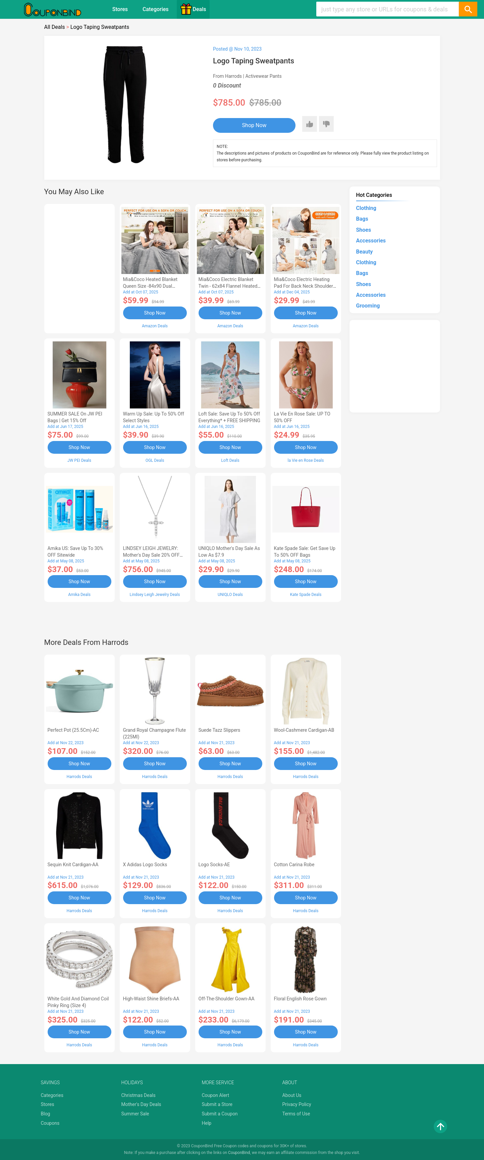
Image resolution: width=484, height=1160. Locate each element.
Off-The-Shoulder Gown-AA (227, 998)
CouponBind (239, 1152)
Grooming (368, 305)
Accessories (371, 240)
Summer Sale (135, 1113)
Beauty (364, 251)
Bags (362, 219)
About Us (292, 1095)
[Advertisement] (79, 267)
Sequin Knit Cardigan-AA (73, 864)
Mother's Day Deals (141, 1104)
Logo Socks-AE (214, 864)
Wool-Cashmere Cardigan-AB (304, 730)
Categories (156, 9)
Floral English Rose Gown (300, 998)
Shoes (363, 230)
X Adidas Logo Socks (145, 864)
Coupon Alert (215, 1095)
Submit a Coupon (220, 1113)
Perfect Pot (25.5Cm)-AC (73, 730)
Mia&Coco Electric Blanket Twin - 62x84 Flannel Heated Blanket (228, 286)
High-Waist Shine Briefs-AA (151, 998)
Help (207, 1123)
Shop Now (254, 125)
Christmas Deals (138, 1095)
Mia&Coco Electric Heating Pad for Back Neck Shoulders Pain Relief (305, 286)
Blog (45, 1113)
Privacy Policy (296, 1104)
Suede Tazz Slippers (219, 730)
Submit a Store (217, 1104)
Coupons (50, 1123)
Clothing (366, 208)
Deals (193, 9)
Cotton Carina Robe (294, 864)
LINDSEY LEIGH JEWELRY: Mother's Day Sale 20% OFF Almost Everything (151, 555)
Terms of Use (296, 1113)
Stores (120, 9)
